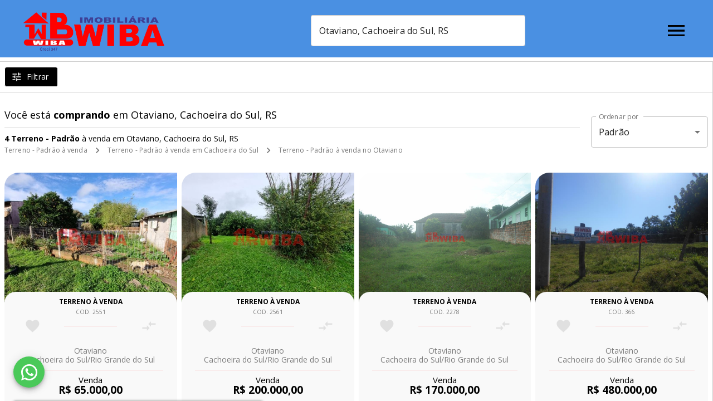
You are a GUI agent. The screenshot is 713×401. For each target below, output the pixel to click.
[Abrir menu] (676, 30)
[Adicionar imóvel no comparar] (149, 326)
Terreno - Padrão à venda (45, 150)
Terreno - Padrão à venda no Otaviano (341, 150)
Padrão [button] (614, 132)
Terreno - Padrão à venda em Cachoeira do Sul (183, 150)
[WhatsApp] (29, 372)
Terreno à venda (91, 301)
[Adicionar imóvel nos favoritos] (32, 326)
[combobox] (431, 30)
